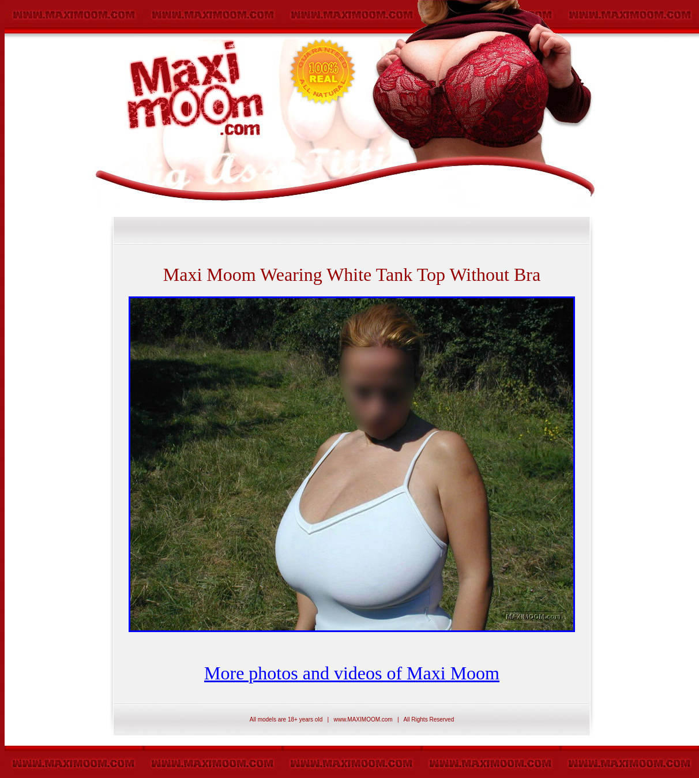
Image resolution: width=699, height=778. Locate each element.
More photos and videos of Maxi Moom (351, 673)
